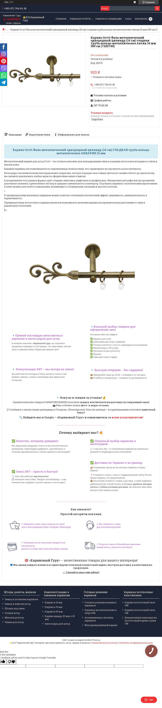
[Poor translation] (11, 661)
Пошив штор (12, 612)
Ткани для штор (14, 622)
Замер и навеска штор (18, 603)
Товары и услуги (80, 18)
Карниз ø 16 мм (53, 602)
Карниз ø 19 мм (53, 607)
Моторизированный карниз (101, 625)
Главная (61, 18)
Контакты (141, 18)
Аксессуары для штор (57, 623)
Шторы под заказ (15, 608)
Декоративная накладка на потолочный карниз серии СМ (141, 620)
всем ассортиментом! (127, 417)
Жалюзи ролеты (14, 617)
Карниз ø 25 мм (54, 611)
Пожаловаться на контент (104, 642)
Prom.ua (96, 640)
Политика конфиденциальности (136, 642)
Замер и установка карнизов (21, 599)
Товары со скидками (108, 18)
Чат (149, 699)
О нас (128, 18)
